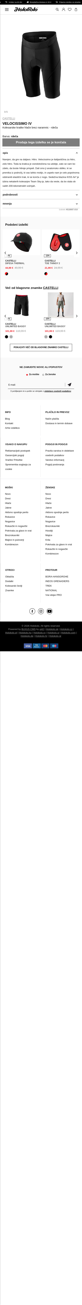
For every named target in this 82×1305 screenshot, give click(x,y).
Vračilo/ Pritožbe (13, 460)
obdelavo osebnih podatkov (57, 391)
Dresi (7, 498)
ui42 (41, 629)
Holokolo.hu (25, 632)
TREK (48, 585)
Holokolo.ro (39, 632)
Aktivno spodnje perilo (16, 512)
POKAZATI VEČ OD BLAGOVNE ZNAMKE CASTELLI (41, 347)
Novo (7, 494)
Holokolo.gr (55, 636)
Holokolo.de (27, 636)
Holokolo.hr (41, 636)
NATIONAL (51, 590)
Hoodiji (49, 530)
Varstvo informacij (54, 460)
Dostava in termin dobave (58, 423)
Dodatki (9, 581)
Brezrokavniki (12, 535)
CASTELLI (8, 118)
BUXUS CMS (28, 629)
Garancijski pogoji (14, 455)
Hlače (8, 503)
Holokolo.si (53, 632)
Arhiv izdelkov (12, 428)
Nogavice (10, 521)
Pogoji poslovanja (54, 464)
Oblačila (9, 576)
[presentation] (5, 252)
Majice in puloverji (14, 539)
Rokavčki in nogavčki (16, 526)
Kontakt (9, 423)
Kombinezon (11, 544)
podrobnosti (10, 194)
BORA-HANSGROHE (56, 576)
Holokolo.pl (11, 632)
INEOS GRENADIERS (57, 581)
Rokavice (10, 516)
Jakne (8, 507)
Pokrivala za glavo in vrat (18, 530)
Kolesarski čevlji (13, 585)
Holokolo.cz (66, 629)
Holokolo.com (68, 632)
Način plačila (52, 418)
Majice (48, 535)
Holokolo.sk (52, 629)
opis (5, 152)
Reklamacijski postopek (17, 450)
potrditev (69, 385)
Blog (7, 418)
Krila (47, 539)
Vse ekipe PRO (53, 595)
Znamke (9, 590)
